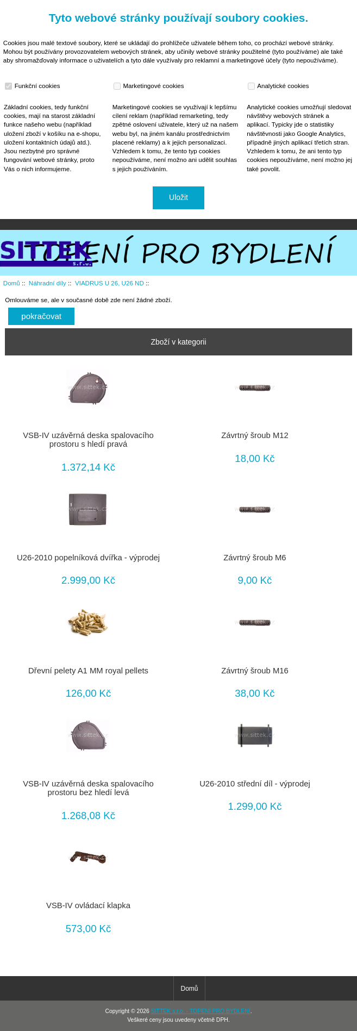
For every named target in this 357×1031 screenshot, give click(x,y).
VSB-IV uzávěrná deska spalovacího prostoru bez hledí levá (88, 788)
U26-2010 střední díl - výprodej (254, 783)
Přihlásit (337, 7)
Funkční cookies (33, 86)
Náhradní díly (47, 282)
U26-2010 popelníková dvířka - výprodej (88, 557)
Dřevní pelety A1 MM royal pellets (88, 670)
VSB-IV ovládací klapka (88, 905)
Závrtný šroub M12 (255, 435)
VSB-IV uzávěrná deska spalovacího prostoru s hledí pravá (88, 439)
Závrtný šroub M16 (255, 670)
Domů (300, 7)
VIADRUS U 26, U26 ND (109, 282)
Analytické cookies (279, 86)
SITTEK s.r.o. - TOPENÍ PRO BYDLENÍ (200, 1011)
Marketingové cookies (150, 86)
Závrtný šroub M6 (254, 557)
